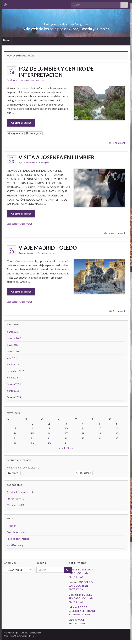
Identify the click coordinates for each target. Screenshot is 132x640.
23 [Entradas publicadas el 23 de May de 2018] (49, 438)
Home (6, 40)
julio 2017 (12, 357)
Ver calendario (84, 473)
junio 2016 (12, 377)
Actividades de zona (35, 80)
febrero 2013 (14, 397)
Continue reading (21, 122)
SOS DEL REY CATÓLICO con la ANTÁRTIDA (81, 573)
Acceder (11, 525)
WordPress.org (15, 545)
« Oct (62, 448)
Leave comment (116, 233)
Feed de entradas (16, 532)
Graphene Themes (28, 635)
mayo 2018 (12, 344)
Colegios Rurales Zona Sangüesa (66, 23)
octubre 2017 (14, 351)
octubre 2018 (14, 338)
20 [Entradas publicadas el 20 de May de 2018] (116, 433)
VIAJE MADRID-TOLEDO (48, 247)
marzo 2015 (13, 390)
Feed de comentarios (18, 538)
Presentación (14, 498)
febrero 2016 (14, 384)
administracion (17, 80)
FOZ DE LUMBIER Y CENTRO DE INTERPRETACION (56, 71)
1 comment (119, 142)
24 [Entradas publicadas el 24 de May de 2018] (66, 438)
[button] (13, 473)
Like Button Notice (16, 224)
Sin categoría (43, 162)
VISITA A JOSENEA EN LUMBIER (56, 157)
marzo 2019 (13, 331)
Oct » (70, 448)
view (28, 224)
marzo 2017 (13, 364)
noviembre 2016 (15, 371)
